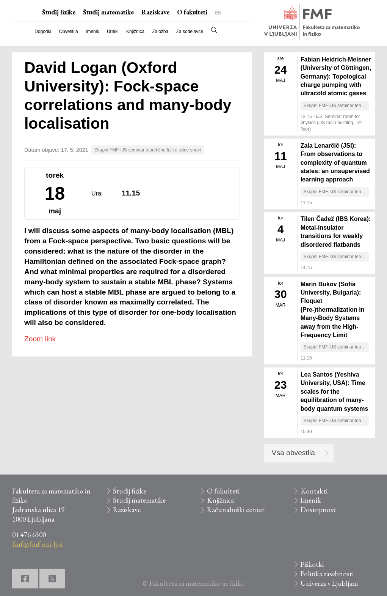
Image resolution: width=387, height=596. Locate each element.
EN (218, 13)
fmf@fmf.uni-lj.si (37, 544)
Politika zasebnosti (327, 574)
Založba (160, 31)
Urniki (113, 31)
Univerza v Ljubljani (329, 583)
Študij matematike (108, 12)
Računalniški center (236, 509)
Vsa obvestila (293, 453)
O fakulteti (192, 12)
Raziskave (155, 12)
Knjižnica (135, 31)
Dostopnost (318, 509)
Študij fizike (58, 12)
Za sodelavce (189, 31)
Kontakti (314, 491)
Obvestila (68, 31)
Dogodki (42, 31)
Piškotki (312, 564)
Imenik (92, 31)
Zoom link (40, 339)
